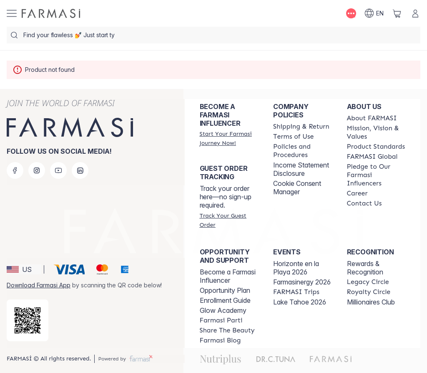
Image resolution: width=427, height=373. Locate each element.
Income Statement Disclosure (301, 169)
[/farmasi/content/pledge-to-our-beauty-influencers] (376, 175)
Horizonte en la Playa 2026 (296, 267)
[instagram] (36, 170)
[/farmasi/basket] (397, 13)
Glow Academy (223, 310)
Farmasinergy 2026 (302, 282)
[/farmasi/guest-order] (229, 220)
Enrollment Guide (225, 300)
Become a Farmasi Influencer (228, 276)
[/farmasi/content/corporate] (372, 156)
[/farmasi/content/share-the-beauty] (227, 330)
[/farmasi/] (51, 13)
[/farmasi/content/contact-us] (364, 203)
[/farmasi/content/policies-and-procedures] (302, 150)
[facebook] (15, 170)
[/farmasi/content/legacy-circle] (368, 282)
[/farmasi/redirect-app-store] (27, 320)
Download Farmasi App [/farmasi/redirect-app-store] (38, 285)
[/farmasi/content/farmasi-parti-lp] (221, 320)
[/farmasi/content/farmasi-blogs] (220, 340)
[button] (24, 269)
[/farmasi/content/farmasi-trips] (296, 292)
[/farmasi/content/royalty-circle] (369, 292)
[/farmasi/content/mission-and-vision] (376, 132)
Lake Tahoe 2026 (299, 302)
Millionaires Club (371, 302)
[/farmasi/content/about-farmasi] (372, 118)
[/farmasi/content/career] (357, 193)
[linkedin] (80, 170)
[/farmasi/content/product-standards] (376, 146)
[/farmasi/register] (229, 138)
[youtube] (58, 170)
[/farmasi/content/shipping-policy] (301, 126)
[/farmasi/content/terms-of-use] (293, 136)
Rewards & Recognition (365, 267)
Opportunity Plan (225, 290)
